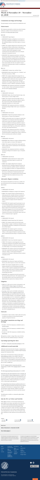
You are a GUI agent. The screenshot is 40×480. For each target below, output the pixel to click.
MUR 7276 (3, 91)
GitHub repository (22, 450)
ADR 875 (2, 257)
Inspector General (16, 453)
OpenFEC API (22, 448)
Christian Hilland (17, 420)
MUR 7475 (3, 154)
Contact (2, 451)
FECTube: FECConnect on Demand (15, 404)
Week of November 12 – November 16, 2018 (10, 427)
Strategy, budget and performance (10, 455)
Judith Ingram (4, 420)
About (2, 446)
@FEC (5, 401)
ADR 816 (2, 187)
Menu (1, 6)
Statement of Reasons (13, 88)
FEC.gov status (23, 454)
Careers (2, 448)
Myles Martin (29, 420)
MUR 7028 (3, 35)
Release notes (23, 452)
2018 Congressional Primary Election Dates (11, 370)
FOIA (21, 446)
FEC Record (5, 394)
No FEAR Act (16, 446)
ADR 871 (2, 216)
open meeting (4, 329)
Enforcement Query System (13, 32)
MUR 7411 (3, 136)
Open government (16, 449)
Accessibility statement (10, 452)
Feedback (35, 479)
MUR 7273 (3, 68)
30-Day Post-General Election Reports (14, 343)
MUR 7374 (3, 110)
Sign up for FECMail (35, 466)
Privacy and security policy (10, 447)
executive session (5, 326)
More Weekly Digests (5, 430)
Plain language (9, 450)
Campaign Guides (16, 366)
